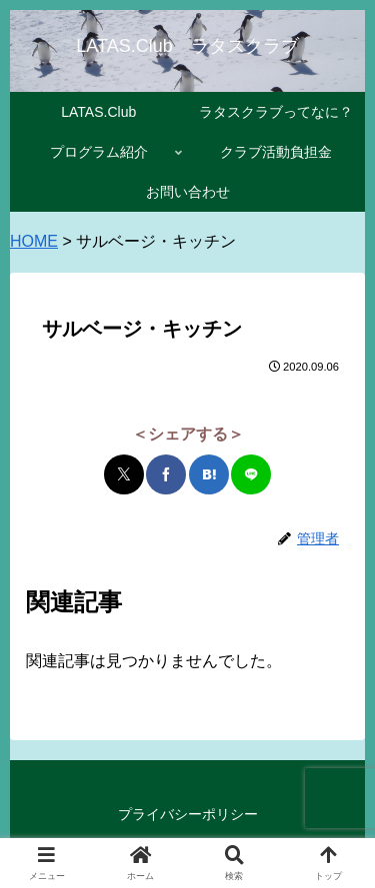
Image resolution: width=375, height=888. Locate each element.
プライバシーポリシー (188, 814)
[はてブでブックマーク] (209, 474)
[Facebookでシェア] (166, 474)
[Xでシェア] (124, 474)
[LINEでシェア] (251, 474)
